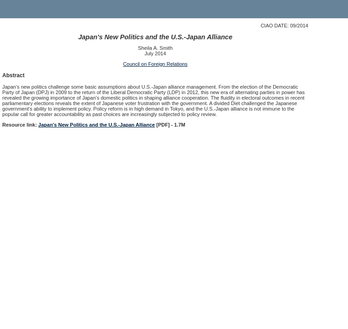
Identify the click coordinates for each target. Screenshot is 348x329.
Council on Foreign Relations (155, 64)
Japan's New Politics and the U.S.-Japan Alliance (96, 124)
